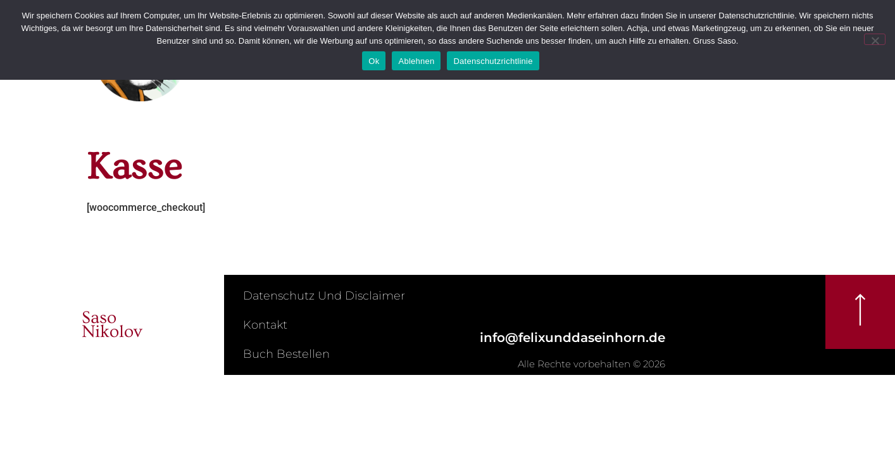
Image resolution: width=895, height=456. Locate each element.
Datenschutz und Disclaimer (324, 296)
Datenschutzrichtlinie (492, 61)
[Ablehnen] (875, 39)
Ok (373, 61)
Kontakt (265, 325)
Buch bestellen (286, 354)
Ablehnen (416, 61)
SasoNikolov (112, 324)
